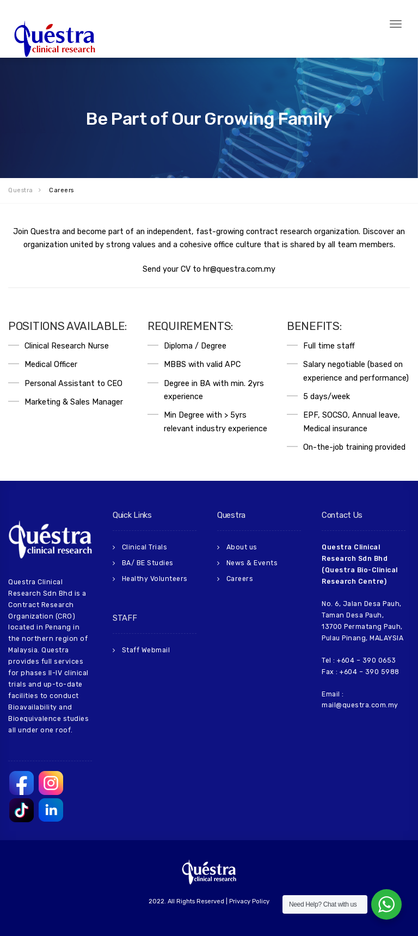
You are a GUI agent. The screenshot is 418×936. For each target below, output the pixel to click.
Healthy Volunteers (155, 579)
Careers (240, 579)
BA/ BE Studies (148, 563)
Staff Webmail (146, 650)
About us (241, 547)
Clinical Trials (145, 547)
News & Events (252, 563)
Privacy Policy (249, 901)
